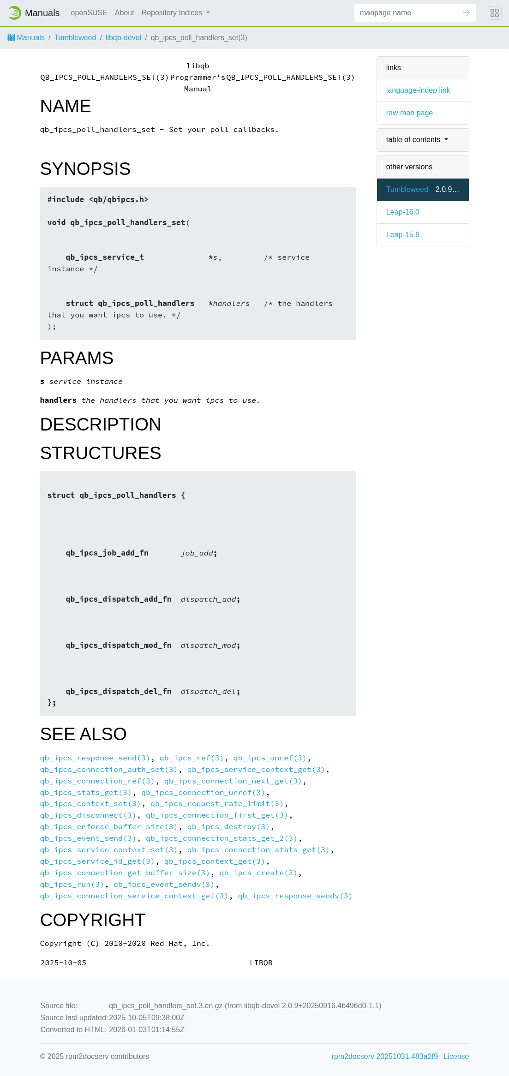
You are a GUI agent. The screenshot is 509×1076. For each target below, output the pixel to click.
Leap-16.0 (402, 212)
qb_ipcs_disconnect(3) (88, 815)
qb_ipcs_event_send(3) (88, 838)
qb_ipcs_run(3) (72, 884)
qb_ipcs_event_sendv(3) (164, 884)
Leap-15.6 (402, 235)
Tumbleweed (75, 38)
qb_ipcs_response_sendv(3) (295, 896)
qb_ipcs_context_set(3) (90, 803)
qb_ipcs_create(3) (259, 873)
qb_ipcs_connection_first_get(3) (217, 815)
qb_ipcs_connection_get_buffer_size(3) (125, 873)
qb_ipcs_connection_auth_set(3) (109, 769)
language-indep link (418, 90)
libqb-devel (123, 38)
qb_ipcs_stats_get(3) (86, 792)
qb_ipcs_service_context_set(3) (109, 850)
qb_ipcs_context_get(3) (214, 861)
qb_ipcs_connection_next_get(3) (233, 781)
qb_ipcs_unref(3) (270, 758)
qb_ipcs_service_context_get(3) (256, 769)
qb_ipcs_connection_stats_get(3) (258, 850)
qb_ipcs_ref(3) (192, 758)
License (456, 1056)
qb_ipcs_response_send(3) (95, 758)
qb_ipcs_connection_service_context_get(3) (134, 896)
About (124, 13)
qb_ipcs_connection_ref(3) (97, 781)
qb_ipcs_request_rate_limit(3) (217, 803)
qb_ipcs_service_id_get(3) (97, 861)
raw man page (409, 113)
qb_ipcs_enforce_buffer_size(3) (109, 826)
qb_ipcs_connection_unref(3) (203, 792)
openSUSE (89, 13)
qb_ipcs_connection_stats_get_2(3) (222, 838)
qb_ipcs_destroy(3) (228, 826)
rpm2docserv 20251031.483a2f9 (385, 1056)
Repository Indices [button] (173, 13)
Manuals (26, 38)
